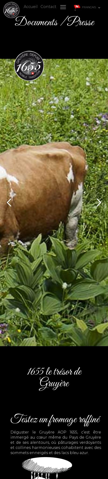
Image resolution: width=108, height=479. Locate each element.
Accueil (31, 6)
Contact (48, 6)
